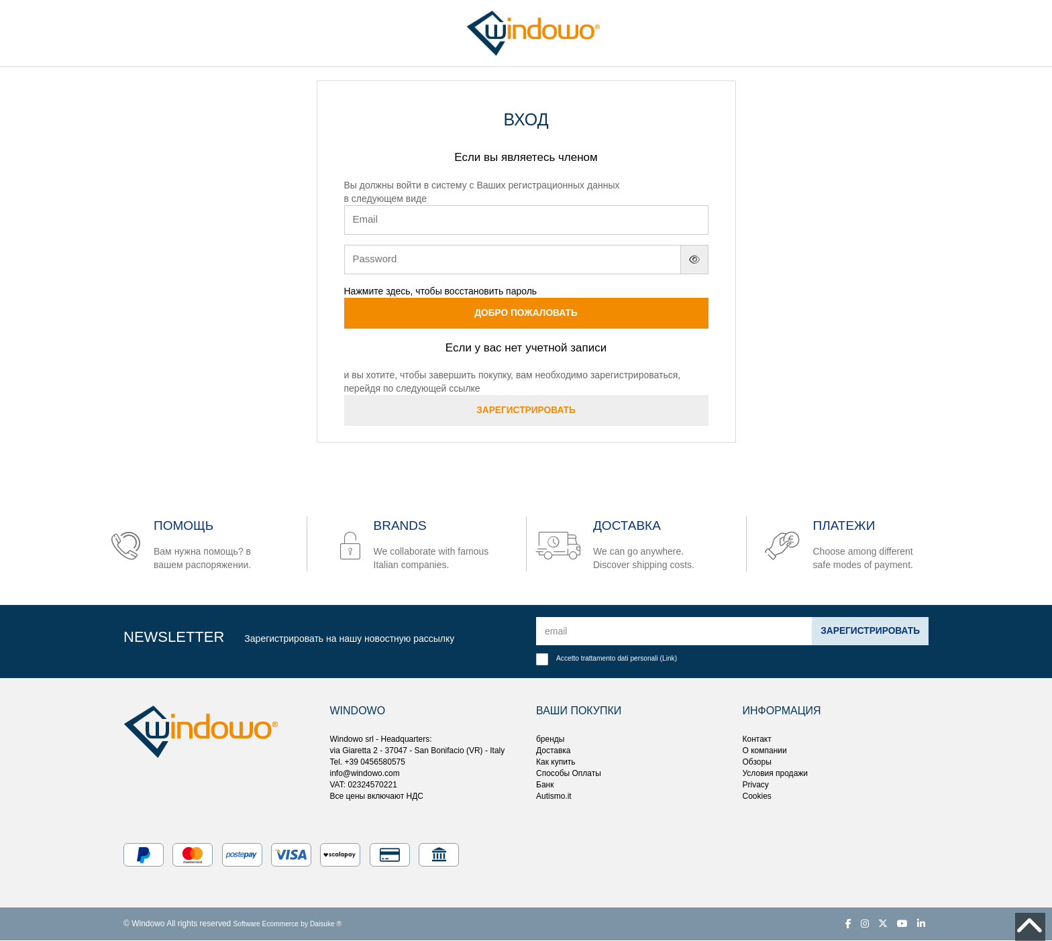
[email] (673, 632)
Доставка (553, 750)
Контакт (757, 739)
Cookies (757, 796)
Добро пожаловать (526, 313)
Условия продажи (775, 774)
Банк (545, 785)
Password (375, 259)
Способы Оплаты (568, 774)
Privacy (756, 785)
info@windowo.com (365, 774)
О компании (765, 750)
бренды (550, 739)
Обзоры (757, 762)
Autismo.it (554, 796)
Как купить (556, 762)
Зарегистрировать (526, 411)
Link (668, 659)
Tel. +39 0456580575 (367, 762)
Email (365, 219)
